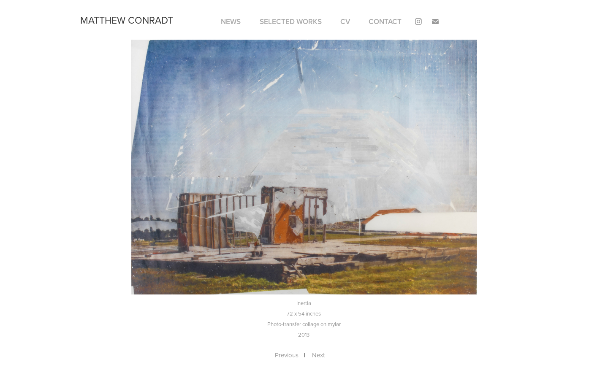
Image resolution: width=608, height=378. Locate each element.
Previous (287, 355)
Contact (385, 21)
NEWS (231, 21)
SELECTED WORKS (291, 21)
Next (318, 355)
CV (345, 21)
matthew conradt (126, 20)
